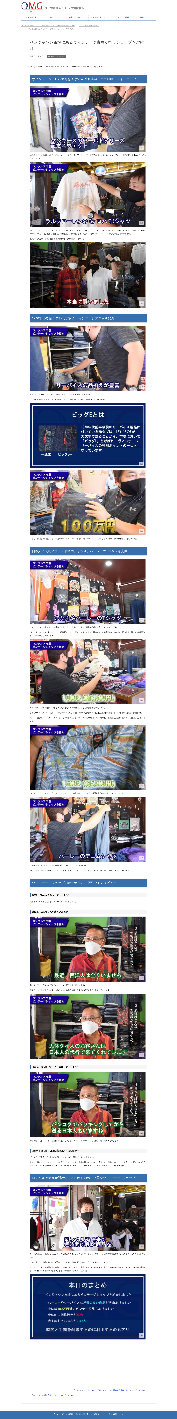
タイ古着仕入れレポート (56, 56)
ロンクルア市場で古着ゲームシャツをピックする (53, 1395)
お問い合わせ (145, 17)
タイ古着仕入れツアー (100, 17)
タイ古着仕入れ (32, 17)
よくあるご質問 (122, 17)
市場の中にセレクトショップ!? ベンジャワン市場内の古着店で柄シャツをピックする (109, 1390)
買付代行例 (54, 17)
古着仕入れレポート (77, 17)
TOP (48, 26)
